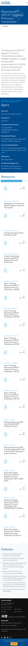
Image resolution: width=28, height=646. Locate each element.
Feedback (14, 625)
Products (3, 623)
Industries (18, 623)
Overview (5, 26)
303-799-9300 (8, 607)
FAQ (9, 625)
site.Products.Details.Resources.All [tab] (11, 181)
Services (10, 623)
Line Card (3, 625)
